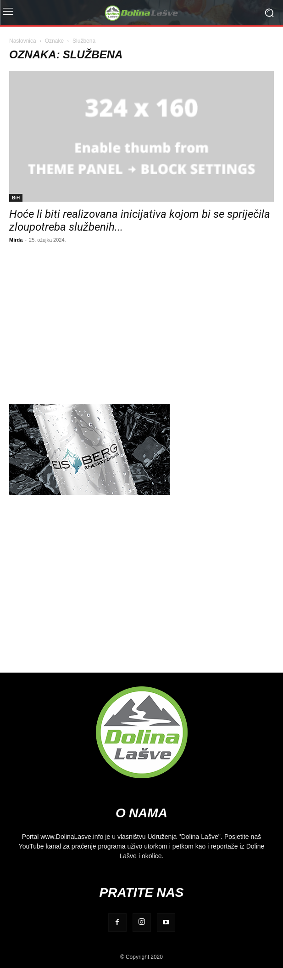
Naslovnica (22, 41)
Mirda (15, 239)
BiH (16, 197)
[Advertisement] (141, 322)
